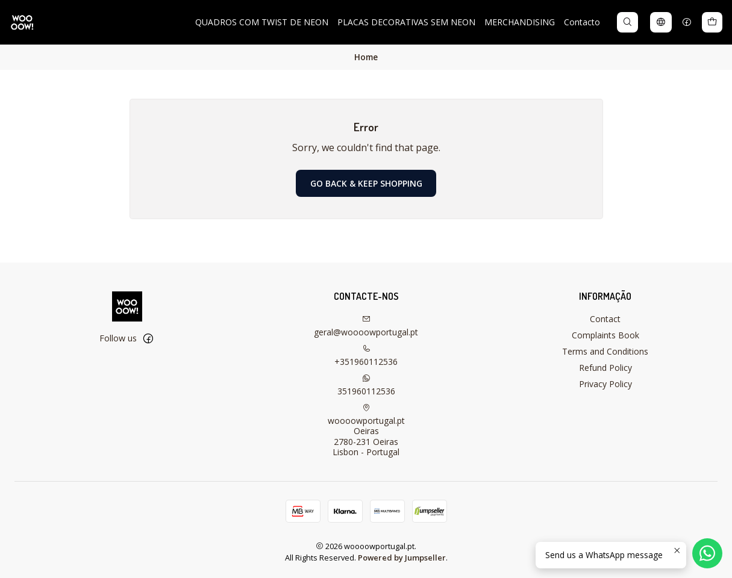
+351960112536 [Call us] (366, 355)
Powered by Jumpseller (402, 557)
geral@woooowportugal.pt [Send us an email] (366, 326)
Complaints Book (605, 335)
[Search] (627, 22)
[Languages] (661, 22)
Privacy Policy (605, 384)
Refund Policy (605, 367)
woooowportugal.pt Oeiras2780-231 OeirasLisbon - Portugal (366, 430)
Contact (605, 319)
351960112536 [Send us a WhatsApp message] (366, 385)
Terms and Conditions (605, 351)
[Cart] (712, 22)
